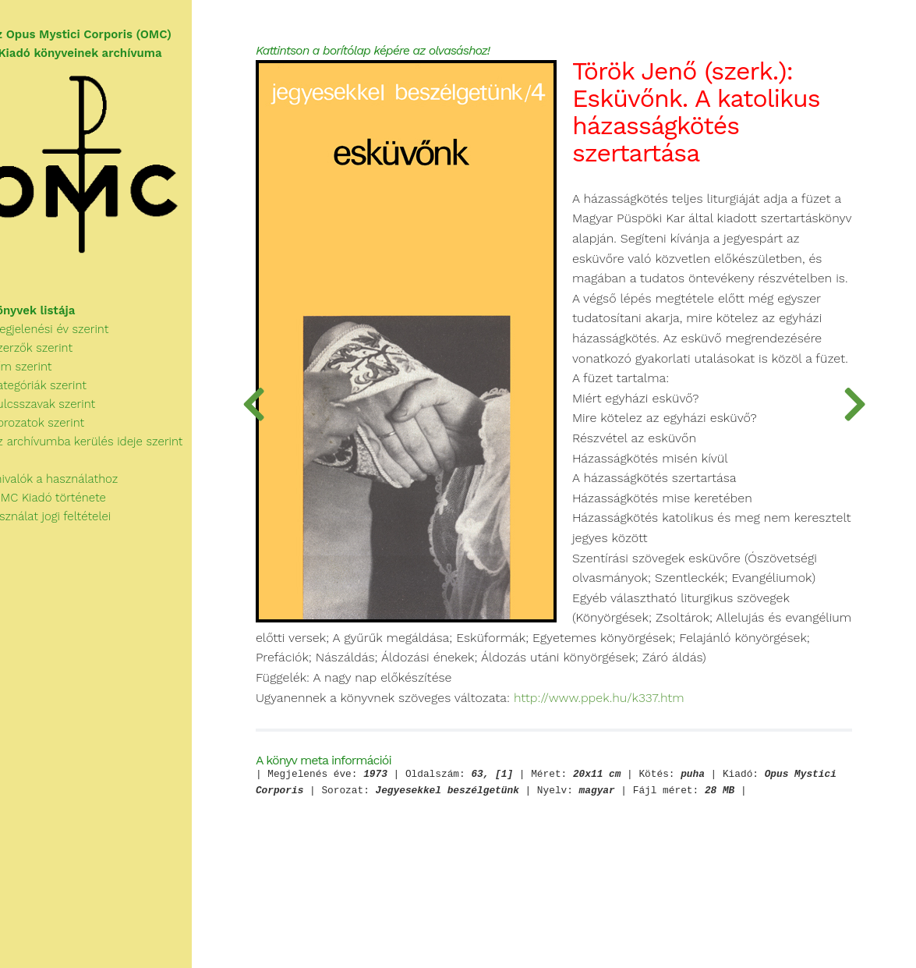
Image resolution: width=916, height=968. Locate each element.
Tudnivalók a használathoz (75, 487)
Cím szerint (42, 375)
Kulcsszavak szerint (63, 413)
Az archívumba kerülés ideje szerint (107, 450)
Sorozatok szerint (58, 431)
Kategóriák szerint (59, 394)
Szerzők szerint (52, 356)
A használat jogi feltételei (71, 525)
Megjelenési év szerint (70, 338)
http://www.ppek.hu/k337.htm (652, 751)
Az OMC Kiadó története (69, 506)
